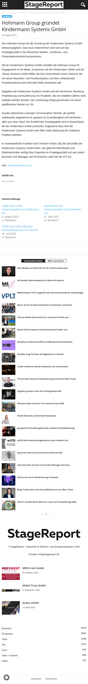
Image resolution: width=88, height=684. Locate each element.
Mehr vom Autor (56, 260)
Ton (4, 644)
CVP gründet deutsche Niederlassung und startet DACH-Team (46, 378)
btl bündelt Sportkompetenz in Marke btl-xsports (40, 280)
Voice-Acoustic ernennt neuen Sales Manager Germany (43, 465)
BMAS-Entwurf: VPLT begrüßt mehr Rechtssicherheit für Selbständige (50, 292)
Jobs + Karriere (10, 655)
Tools (4, 639)
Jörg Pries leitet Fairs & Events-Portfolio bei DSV (39, 452)
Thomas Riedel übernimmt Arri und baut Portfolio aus (43, 317)
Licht (4, 650)
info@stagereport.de (48, 554)
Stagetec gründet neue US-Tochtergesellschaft (39, 391)
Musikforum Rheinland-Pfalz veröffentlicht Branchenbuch (44, 341)
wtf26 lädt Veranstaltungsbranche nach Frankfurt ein (42, 440)
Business (12, 12)
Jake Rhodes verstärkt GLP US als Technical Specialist (42, 268)
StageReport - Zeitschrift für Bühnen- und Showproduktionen (42, 546)
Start (4, 12)
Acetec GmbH (30, 603)
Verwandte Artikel (33, 260)
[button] (6, 677)
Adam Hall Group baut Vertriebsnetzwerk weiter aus (42, 329)
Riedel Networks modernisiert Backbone (36, 415)
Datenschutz (51, 678)
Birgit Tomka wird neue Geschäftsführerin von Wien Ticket (45, 489)
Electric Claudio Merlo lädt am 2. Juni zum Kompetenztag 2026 (46, 501)
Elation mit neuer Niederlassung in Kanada (37, 477)
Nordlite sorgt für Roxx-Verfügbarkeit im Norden (40, 354)
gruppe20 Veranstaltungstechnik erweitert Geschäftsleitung (45, 428)
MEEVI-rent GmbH (33, 568)
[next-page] (46, 514)
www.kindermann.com (19, 165)
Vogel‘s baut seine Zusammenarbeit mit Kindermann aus (20, 209)
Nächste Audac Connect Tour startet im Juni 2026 (40, 403)
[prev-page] (42, 514)
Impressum (36, 678)
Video (5, 661)
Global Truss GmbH (34, 585)
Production (7, 633)
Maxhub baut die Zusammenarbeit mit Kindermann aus (62, 209)
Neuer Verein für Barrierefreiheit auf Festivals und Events (44, 305)
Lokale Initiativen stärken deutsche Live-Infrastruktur (42, 366)
